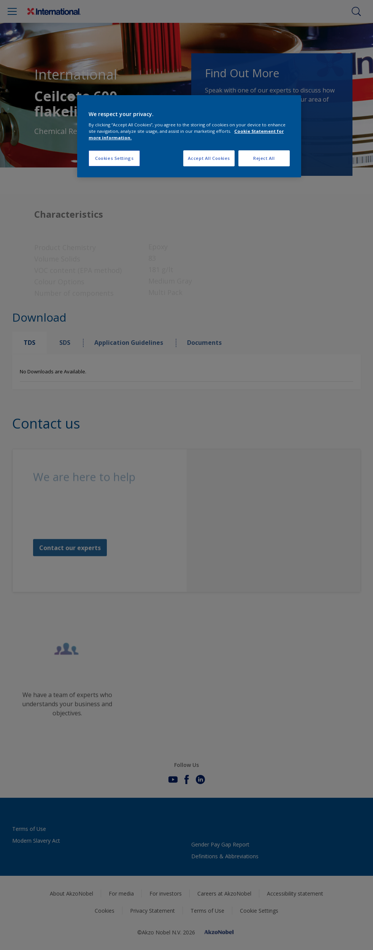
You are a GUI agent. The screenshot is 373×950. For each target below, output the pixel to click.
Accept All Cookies (209, 158)
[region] (189, 136)
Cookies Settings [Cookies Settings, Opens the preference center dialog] (114, 158)
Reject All (264, 158)
